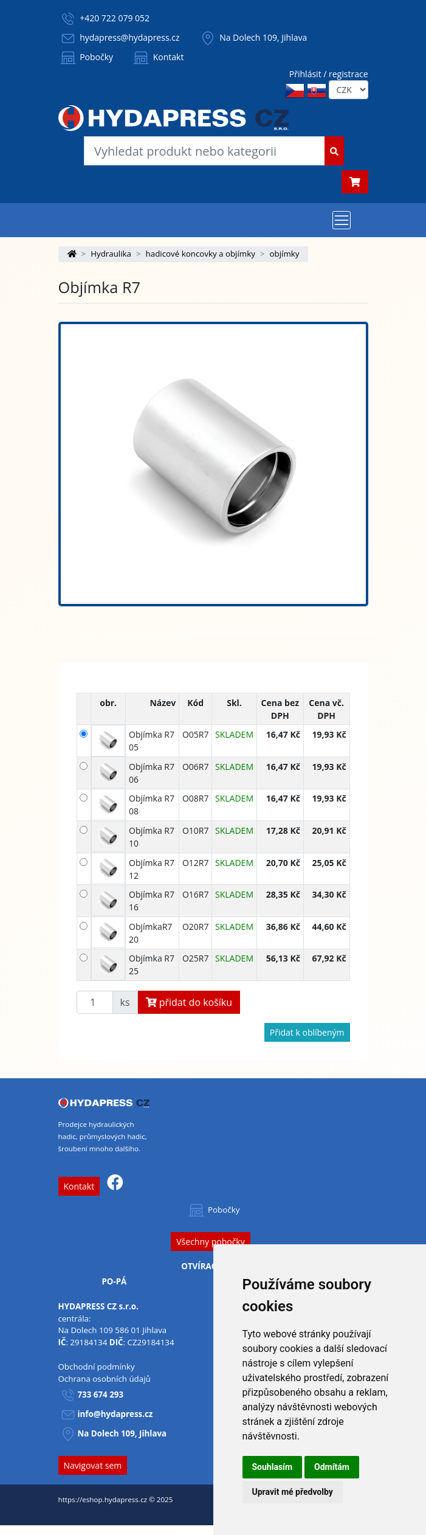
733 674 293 (101, 1394)
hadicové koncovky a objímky (200, 253)
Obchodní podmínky (96, 1366)
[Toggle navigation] (342, 220)
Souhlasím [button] (272, 1467)
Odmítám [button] (331, 1467)
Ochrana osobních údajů (104, 1378)
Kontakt (157, 57)
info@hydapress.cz (115, 1414)
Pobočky (86, 57)
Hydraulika (111, 253)
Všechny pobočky (210, 1241)
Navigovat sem (93, 1465)
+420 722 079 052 (114, 18)
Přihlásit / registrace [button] (328, 74)
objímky (285, 253)
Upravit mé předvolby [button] (292, 1492)
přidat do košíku (189, 1002)
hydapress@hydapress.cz (129, 37)
